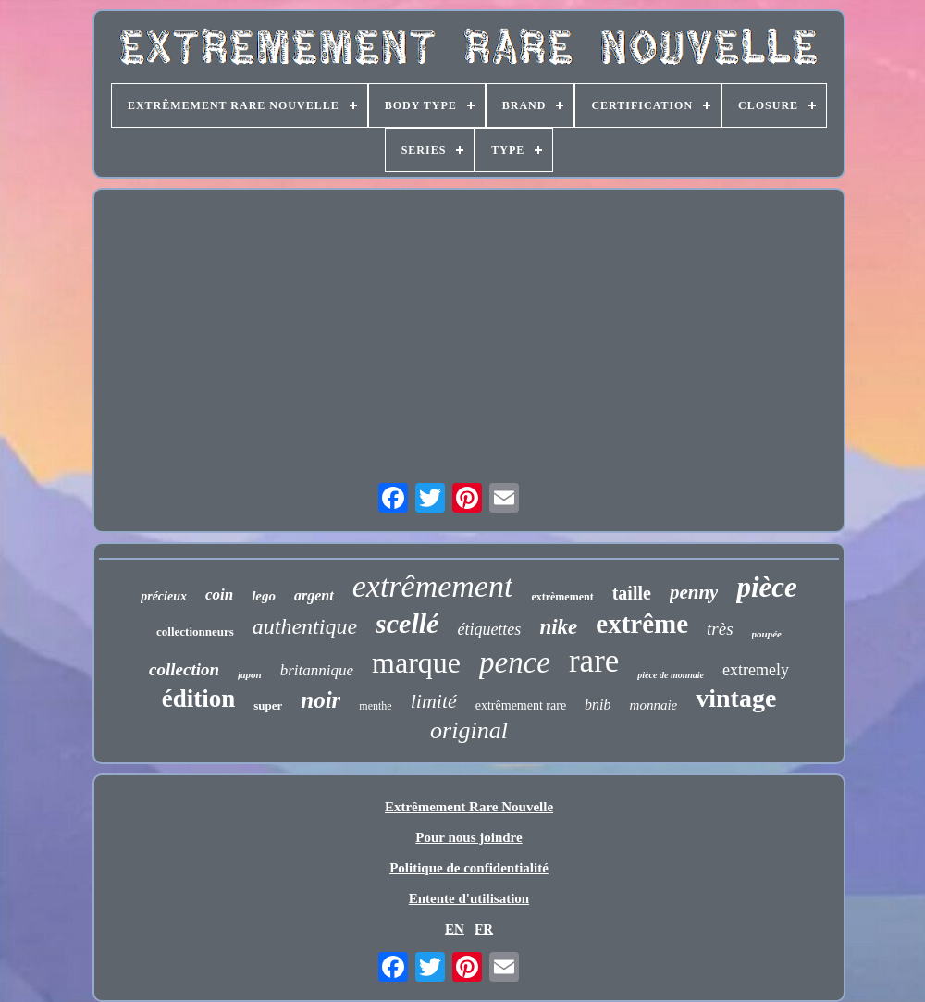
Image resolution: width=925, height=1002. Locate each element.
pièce (766, 587)
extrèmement (562, 596)
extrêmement (432, 586)
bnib (597, 704)
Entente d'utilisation (469, 898)
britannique (316, 670)
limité (434, 700)
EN (454, 929)
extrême (642, 623)
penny (694, 592)
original (469, 730)
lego (264, 595)
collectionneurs (195, 631)
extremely (755, 670)
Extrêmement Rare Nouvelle (469, 806)
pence (514, 662)
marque (416, 662)
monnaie (654, 705)
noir (320, 699)
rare (594, 661)
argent (314, 595)
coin (219, 594)
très (720, 628)
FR (484, 929)
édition (199, 698)
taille (631, 593)
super (267, 705)
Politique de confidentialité (469, 867)
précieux (164, 596)
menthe (375, 705)
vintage (736, 698)
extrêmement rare (520, 705)
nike (558, 626)
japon (250, 674)
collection (184, 669)
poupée (767, 633)
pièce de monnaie (670, 675)
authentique (305, 626)
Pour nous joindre (468, 837)
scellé (407, 623)
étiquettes (489, 629)
